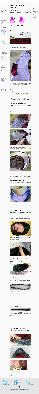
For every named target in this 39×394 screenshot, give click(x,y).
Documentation (16, 383)
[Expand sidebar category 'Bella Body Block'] (8, 12)
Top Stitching (34, 8)
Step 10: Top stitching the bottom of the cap (35, 17)
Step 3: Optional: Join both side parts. (35, 9)
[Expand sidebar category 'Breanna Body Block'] (8, 18)
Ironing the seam (34, 7)
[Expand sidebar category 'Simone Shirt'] (8, 69)
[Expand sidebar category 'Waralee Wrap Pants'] (8, 86)
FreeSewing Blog (4, 382)
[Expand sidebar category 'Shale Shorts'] (8, 65)
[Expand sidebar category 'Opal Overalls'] (8, 56)
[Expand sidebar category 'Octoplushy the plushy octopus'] (8, 54)
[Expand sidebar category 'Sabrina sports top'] (8, 61)
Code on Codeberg (28, 383)
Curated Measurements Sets (6, 384)
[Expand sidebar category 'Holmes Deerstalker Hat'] (8, 38)
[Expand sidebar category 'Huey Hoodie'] (8, 40)
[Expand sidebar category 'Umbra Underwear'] (8, 82)
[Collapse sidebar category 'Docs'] (8, 4)
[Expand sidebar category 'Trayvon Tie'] (8, 79)
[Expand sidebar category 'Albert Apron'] (8, 9)
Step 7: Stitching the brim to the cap (35, 14)
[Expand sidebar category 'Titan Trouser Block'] (8, 78)
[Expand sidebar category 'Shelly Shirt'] (8, 66)
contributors (20, 389)
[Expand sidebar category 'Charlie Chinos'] (8, 24)
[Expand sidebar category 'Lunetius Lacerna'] (8, 51)
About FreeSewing (16, 380)
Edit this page (12, 372)
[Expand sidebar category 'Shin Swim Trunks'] (8, 67)
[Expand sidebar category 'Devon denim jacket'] (8, 29)
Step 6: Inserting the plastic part (35, 12)
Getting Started (16, 381)
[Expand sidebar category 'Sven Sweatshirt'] (8, 73)
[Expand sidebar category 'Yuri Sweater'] (8, 87)
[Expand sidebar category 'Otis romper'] (8, 57)
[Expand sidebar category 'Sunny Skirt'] (8, 72)
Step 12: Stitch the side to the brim (35, 20)
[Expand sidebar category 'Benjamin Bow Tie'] (8, 13)
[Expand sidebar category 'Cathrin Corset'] (8, 23)
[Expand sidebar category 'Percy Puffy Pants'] (8, 60)
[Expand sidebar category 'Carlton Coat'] (8, 22)
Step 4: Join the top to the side (35, 10)
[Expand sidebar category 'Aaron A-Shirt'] (8, 8)
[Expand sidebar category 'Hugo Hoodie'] (8, 41)
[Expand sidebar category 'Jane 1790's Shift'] (8, 43)
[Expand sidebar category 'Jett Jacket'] (8, 44)
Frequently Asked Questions (17, 382)
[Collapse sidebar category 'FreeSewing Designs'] (8, 7)
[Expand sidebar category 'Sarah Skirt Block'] (8, 64)
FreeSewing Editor (5, 383)
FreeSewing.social (28, 382)
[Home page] (10, 2)
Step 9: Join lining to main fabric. (35, 16)
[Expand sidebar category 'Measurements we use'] (8, 89)
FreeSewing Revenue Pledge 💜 (29, 384)
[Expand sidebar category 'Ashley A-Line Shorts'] (8, 10)
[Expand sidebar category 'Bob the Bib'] (8, 17)
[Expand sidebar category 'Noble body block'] (8, 52)
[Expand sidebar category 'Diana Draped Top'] (8, 30)
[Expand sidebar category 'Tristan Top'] (8, 80)
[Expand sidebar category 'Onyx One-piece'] (8, 55)
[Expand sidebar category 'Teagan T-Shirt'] (8, 76)
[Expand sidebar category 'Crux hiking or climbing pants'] (8, 28)
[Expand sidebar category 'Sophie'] (8, 71)
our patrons (28, 389)
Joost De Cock (17, 389)
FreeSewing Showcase (5, 381)
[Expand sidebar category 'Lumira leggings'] (8, 50)
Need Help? (15, 384)
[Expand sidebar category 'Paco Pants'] (8, 58)
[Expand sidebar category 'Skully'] (8, 70)
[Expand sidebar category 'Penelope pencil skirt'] (8, 59)
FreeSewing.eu (27, 380)
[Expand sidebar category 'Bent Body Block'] (8, 14)
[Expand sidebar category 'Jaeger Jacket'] (8, 42)
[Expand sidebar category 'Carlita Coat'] (8, 21)
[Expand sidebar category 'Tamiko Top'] (8, 75)
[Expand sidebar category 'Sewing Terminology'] (8, 90)
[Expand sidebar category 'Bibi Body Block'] (8, 15)
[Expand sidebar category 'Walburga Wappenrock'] (8, 84)
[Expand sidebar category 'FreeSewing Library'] (8, 45)
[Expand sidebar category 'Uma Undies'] (8, 81)
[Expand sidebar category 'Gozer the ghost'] (8, 35)
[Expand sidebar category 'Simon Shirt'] (8, 68)
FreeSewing (11, 389)
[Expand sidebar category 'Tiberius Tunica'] (8, 77)
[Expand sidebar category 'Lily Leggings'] (8, 46)
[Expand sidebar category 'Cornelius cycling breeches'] (8, 26)
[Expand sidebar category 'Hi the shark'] (8, 36)
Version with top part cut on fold (35, 5)
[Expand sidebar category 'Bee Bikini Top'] (8, 11)
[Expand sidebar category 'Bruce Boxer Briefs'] (8, 20)
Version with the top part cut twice (35, 6)
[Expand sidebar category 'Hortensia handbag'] (8, 39)
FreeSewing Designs (5, 380)
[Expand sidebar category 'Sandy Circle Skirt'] (8, 62)
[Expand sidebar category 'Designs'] (8, 3)
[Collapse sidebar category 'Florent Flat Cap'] (8, 32)
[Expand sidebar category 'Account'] (8, 2)
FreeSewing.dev (27, 381)
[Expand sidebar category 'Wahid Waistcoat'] (8, 83)
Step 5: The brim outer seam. (35, 11)
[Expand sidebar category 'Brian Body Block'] (8, 19)
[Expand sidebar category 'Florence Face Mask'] (8, 31)
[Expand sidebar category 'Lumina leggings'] (8, 49)
